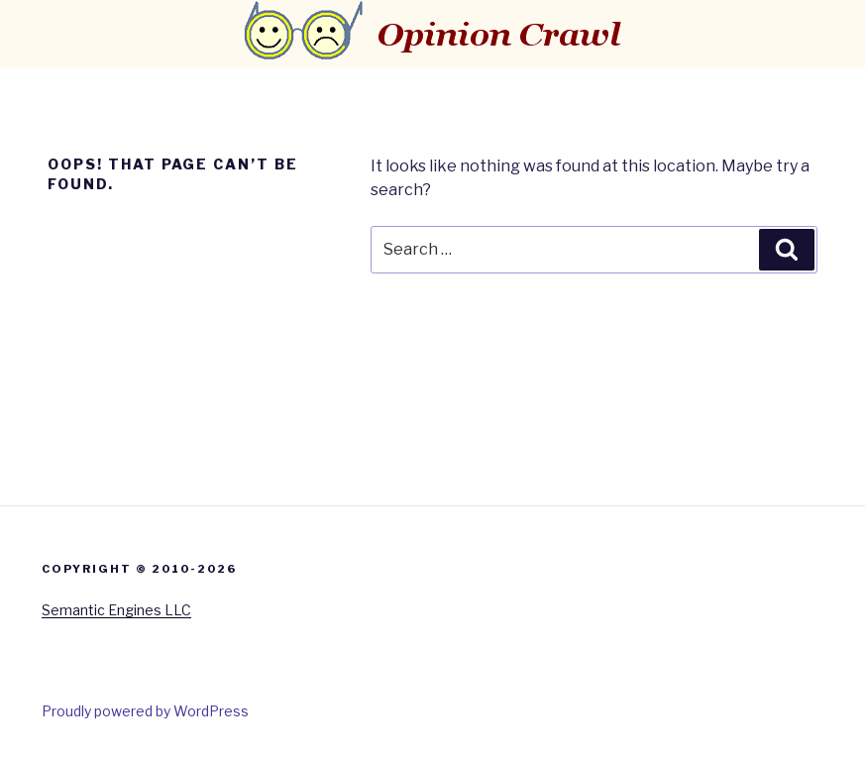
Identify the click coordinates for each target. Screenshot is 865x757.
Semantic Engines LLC (116, 609)
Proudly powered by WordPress (145, 711)
